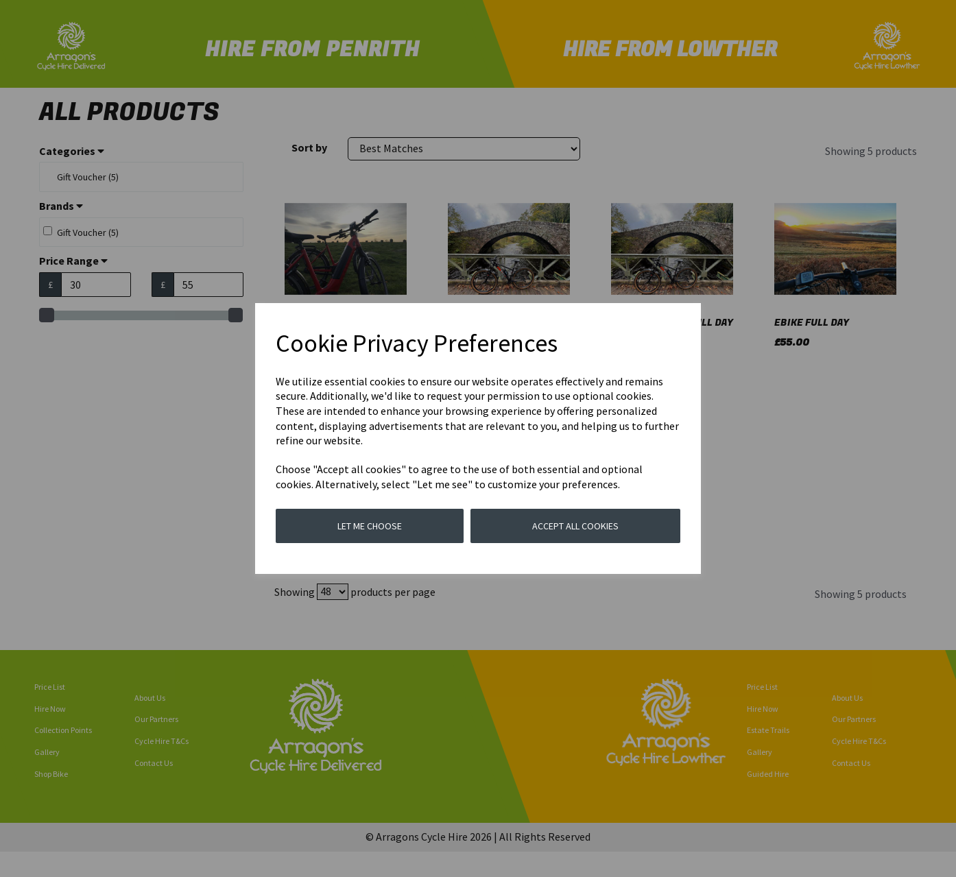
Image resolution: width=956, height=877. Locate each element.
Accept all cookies (575, 526)
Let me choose (369, 526)
